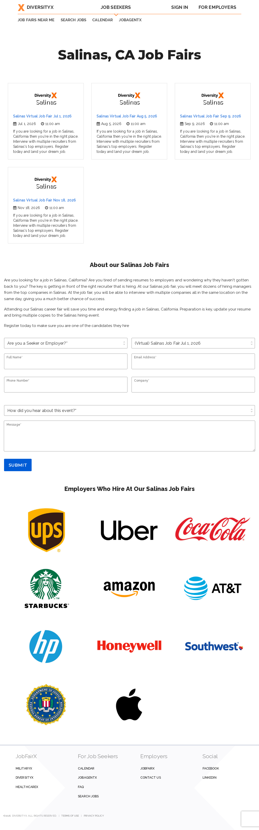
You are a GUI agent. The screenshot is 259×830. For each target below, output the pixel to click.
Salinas (45, 99)
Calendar (102, 20)
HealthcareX (27, 787)
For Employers (217, 7)
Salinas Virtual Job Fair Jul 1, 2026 (42, 116)
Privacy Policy (94, 815)
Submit (18, 465)
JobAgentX (130, 20)
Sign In (179, 7)
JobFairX (147, 768)
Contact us (150, 777)
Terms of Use (70, 815)
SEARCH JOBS (74, 20)
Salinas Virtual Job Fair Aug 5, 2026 (127, 116)
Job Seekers (116, 7)
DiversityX (36, 7)
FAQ (81, 787)
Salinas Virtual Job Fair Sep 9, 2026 (210, 116)
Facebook (211, 768)
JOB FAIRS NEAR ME (36, 20)
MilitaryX (24, 768)
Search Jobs (88, 796)
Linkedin (210, 777)
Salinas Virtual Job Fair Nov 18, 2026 (44, 200)
